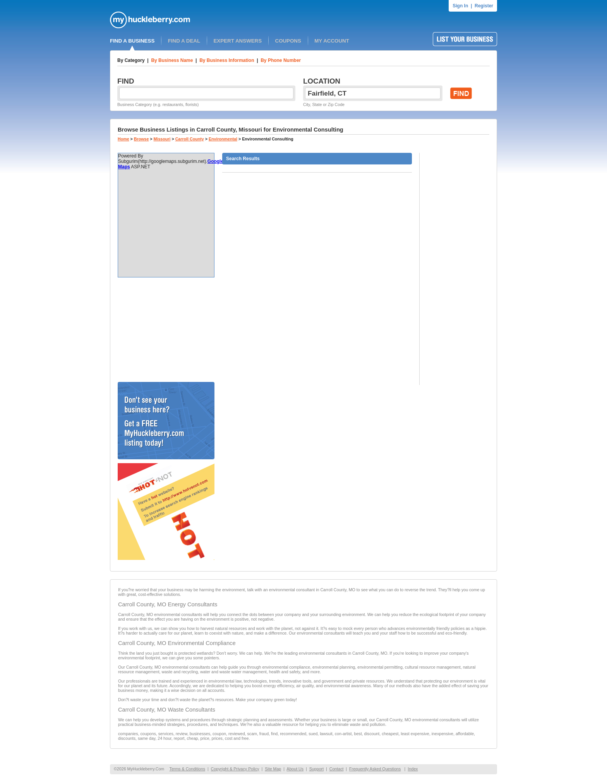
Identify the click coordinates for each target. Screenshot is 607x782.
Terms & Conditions (187, 769)
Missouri (162, 139)
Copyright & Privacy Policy (235, 769)
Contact (336, 769)
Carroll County (189, 139)
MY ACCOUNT (331, 41)
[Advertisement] (166, 329)
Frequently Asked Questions (375, 769)
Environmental (223, 139)
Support (316, 769)
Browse (141, 139)
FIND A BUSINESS (132, 41)
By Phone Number (281, 60)
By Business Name (172, 60)
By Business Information (226, 60)
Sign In (460, 6)
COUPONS (288, 41)
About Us (295, 769)
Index (413, 769)
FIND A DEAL (184, 41)
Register (484, 6)
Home (123, 139)
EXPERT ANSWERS (237, 41)
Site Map (273, 769)
